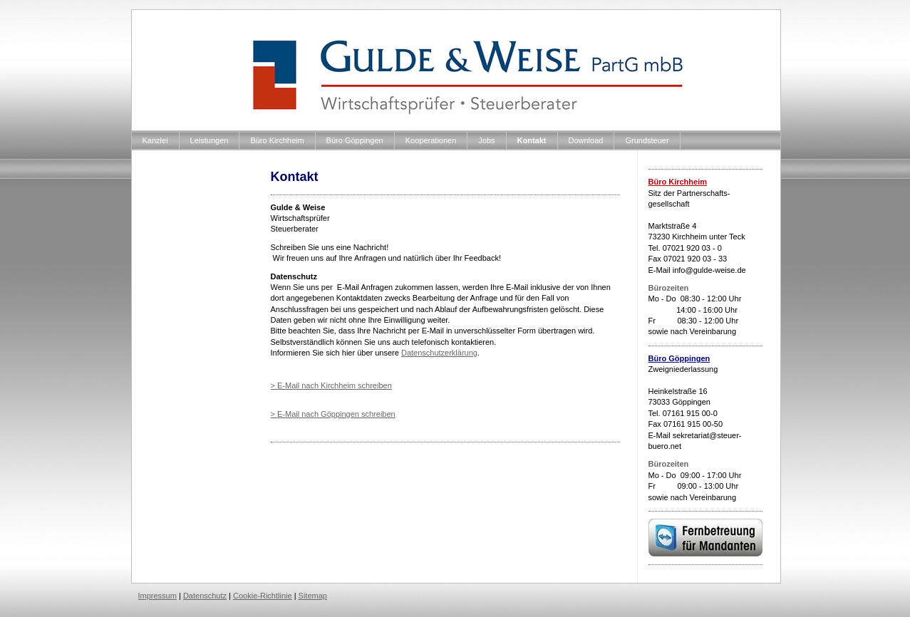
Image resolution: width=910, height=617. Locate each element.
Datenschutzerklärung (439, 352)
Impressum (157, 595)
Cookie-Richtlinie (262, 595)
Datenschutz (205, 595)
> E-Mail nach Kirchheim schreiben (331, 385)
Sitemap (313, 595)
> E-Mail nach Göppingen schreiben (333, 414)
